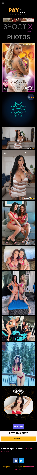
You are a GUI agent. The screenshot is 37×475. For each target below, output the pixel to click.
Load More (18, 426)
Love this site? (18, 433)
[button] (18, 3)
